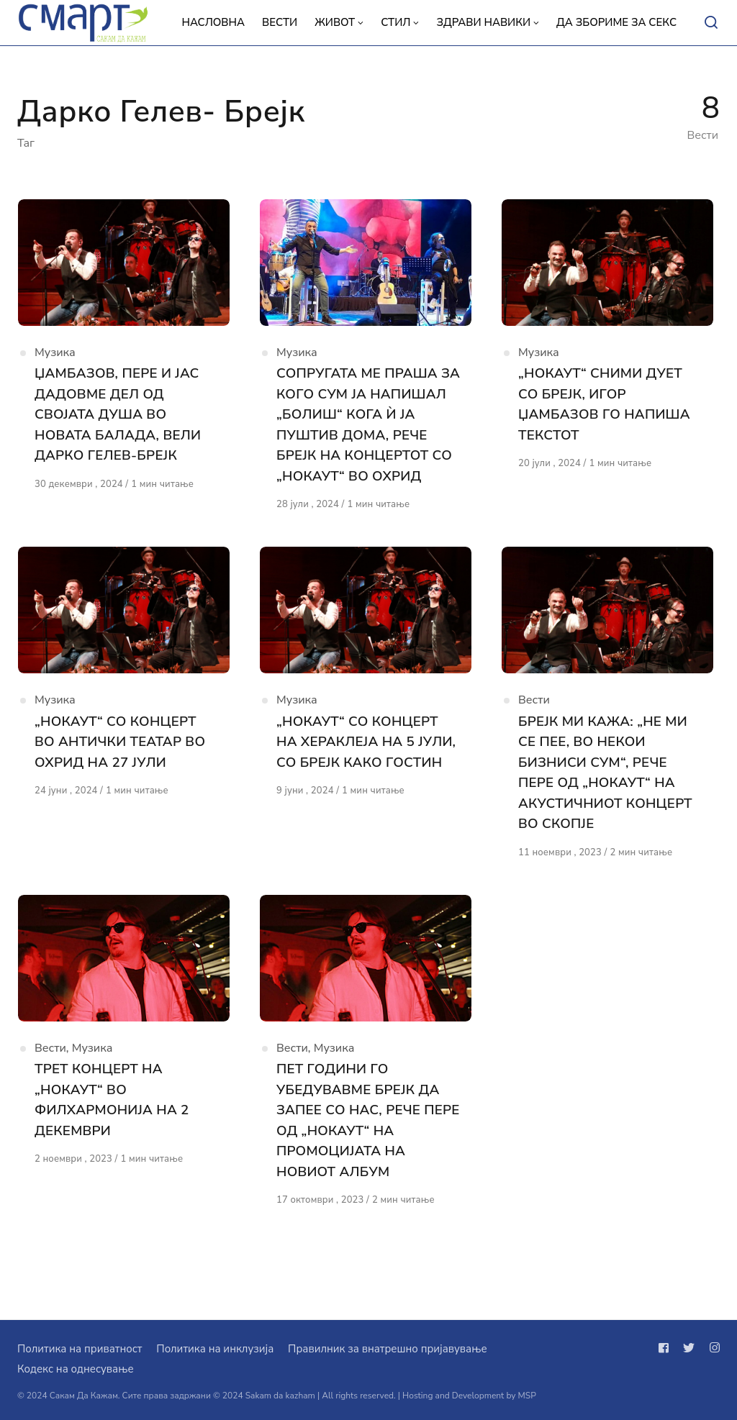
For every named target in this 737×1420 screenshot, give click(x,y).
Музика (55, 356)
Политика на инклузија (214, 1349)
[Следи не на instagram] (712, 1348)
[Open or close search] (711, 23)
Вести (534, 728)
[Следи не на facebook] (666, 1348)
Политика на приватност (79, 1349)
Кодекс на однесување (75, 1369)
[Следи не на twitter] (688, 1348)
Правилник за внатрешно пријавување (387, 1349)
